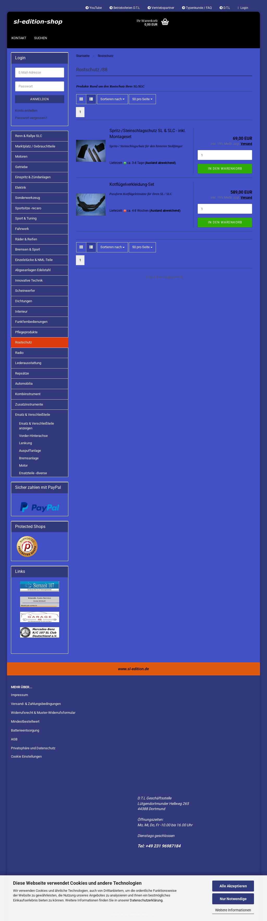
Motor (23, 465)
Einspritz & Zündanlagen (33, 177)
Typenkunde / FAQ (197, 8)
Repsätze (22, 373)
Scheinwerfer (25, 291)
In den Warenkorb (225, 168)
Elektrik (20, 187)
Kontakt (18, 38)
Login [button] (243, 8)
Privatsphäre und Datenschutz (33, 748)
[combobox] (112, 99)
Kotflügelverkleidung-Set (132, 184)
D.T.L (225, 8)
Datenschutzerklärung (146, 900)
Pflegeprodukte (26, 332)
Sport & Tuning (26, 218)
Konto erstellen (26, 110)
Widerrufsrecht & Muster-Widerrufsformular (43, 713)
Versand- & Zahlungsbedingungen (36, 704)
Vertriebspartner (161, 8)
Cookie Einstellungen (26, 756)
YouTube (94, 8)
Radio (19, 353)
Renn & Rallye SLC (28, 136)
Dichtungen (23, 301)
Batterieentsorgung (25, 730)
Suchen (40, 38)
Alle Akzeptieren (233, 886)
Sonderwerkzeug (27, 198)
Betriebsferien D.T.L (125, 8)
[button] (81, 99)
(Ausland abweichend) (160, 163)
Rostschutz (23, 342)
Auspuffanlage (30, 451)
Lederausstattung (28, 363)
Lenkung (25, 443)
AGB (14, 739)
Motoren (21, 156)
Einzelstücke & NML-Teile (34, 260)
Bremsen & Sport (27, 249)
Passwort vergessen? (31, 118)
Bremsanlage (29, 458)
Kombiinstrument (27, 394)
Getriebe (21, 167)
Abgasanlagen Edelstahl (33, 270)
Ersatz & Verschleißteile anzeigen (36, 425)
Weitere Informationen (233, 910)
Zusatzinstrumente (29, 404)
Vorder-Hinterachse (33, 436)
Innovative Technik (29, 280)
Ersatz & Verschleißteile (32, 415)
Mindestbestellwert (25, 721)
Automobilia (24, 383)
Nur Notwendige (233, 899)
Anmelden (39, 99)
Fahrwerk (22, 229)
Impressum (19, 695)
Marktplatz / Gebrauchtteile (35, 146)
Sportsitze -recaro (28, 208)
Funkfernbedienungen (31, 322)
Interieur (21, 311)
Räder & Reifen (26, 239)
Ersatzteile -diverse (33, 473)
